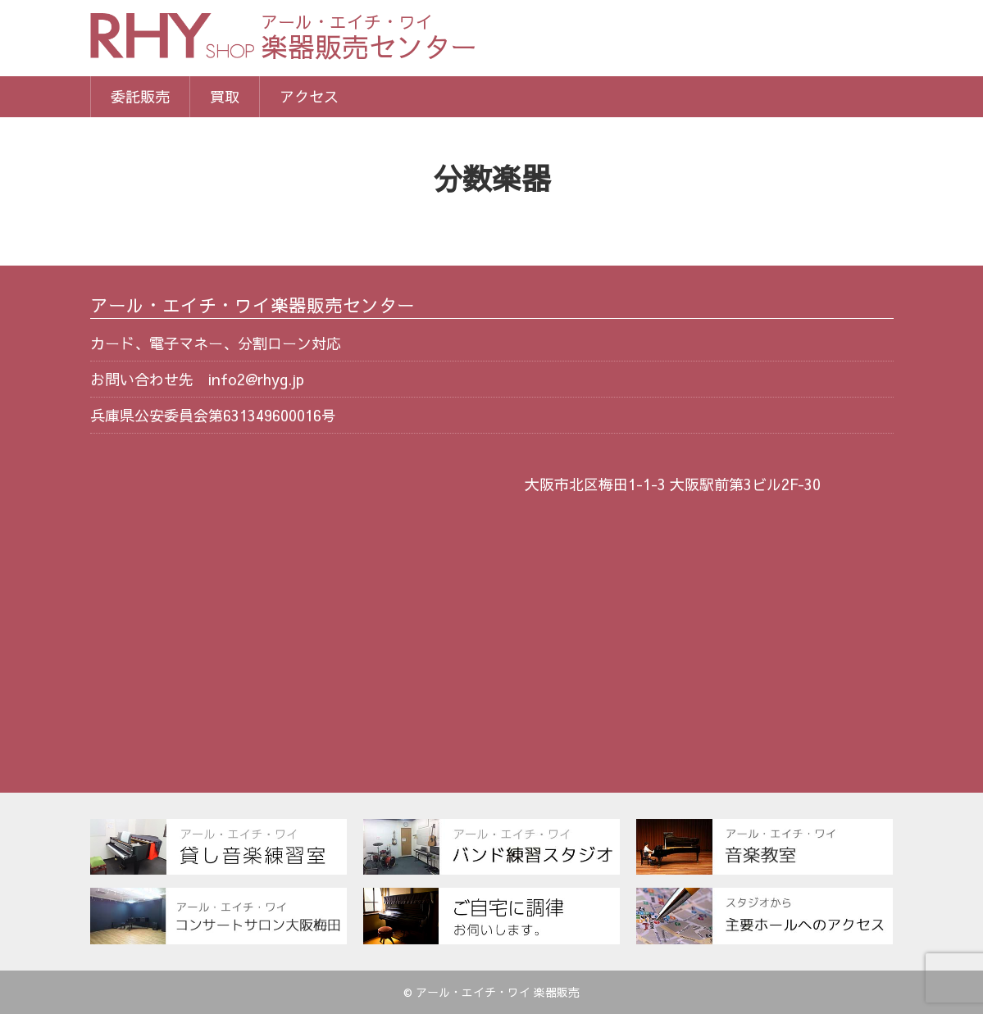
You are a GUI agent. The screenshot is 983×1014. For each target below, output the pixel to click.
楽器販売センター (369, 39)
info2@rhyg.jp (256, 379)
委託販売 (140, 96)
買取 (224, 96)
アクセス (309, 96)
